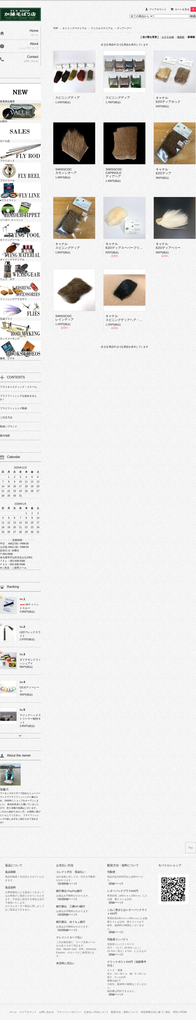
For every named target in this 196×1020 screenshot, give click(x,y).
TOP (55, 28)
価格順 (180, 37)
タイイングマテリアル (74, 28)
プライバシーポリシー (69, 1012)
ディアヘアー (124, 28)
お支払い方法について (96, 1012)
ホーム (13, 1012)
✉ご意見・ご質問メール (13, 567)
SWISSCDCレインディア (64, 317)
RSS (175, 1012)
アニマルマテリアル (102, 28)
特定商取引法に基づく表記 (155, 1012)
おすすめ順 (168, 37)
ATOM (183, 1012)
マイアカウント (157, 9)
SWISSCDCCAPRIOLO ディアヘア (114, 172)
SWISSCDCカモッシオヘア (66, 170)
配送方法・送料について (124, 1012)
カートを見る (185, 9)
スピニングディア (67, 97)
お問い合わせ (46, 1012)
